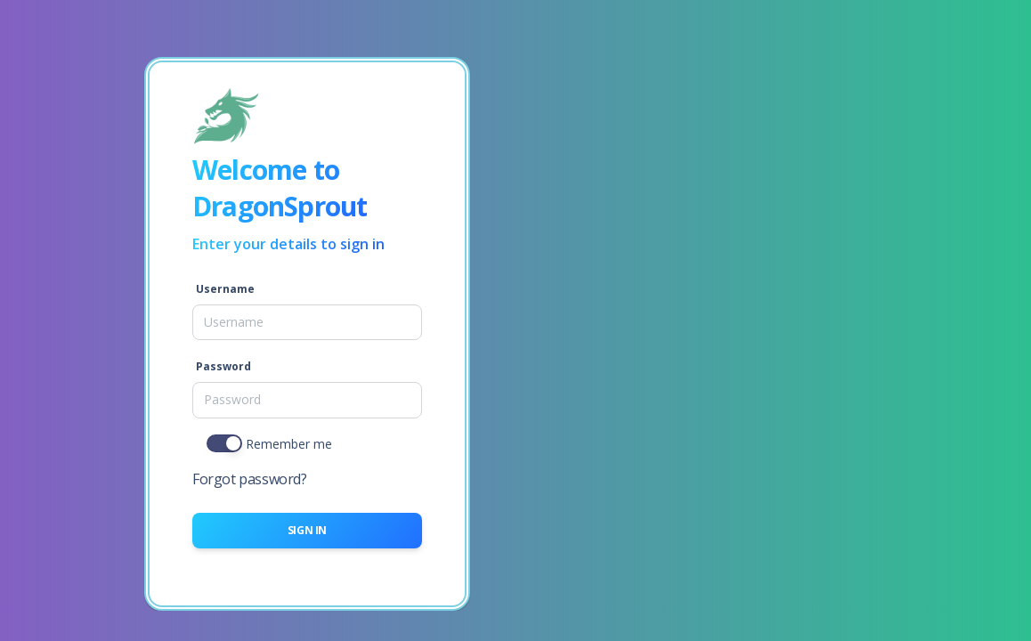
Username (225, 288)
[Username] (307, 322)
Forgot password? (249, 479)
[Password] (307, 400)
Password (223, 366)
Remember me (289, 443)
